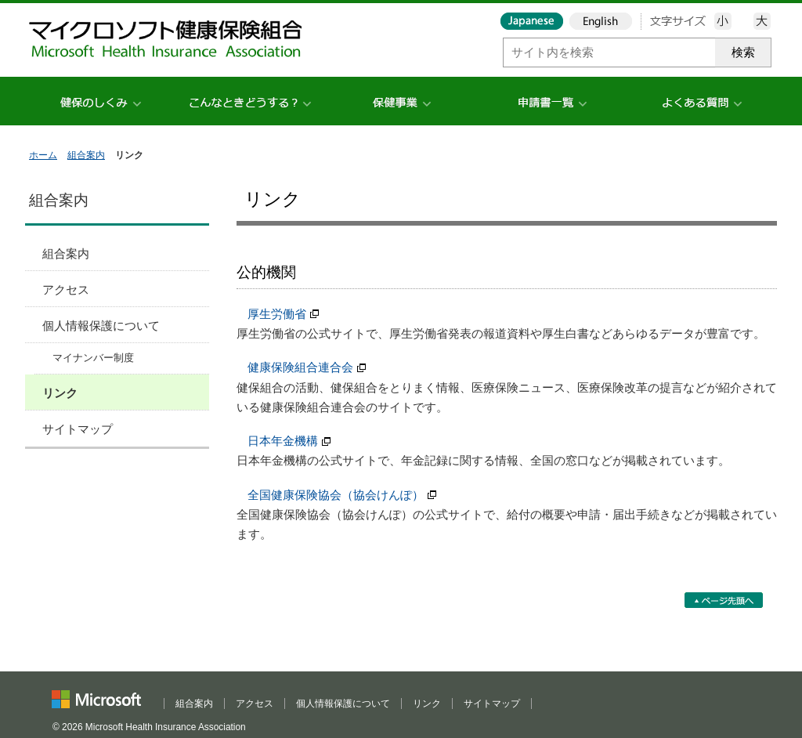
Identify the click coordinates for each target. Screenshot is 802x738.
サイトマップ (77, 429)
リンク (60, 393)
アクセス (65, 290)
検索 (743, 52)
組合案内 (86, 155)
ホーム (43, 155)
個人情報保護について (101, 326)
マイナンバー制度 (93, 358)
